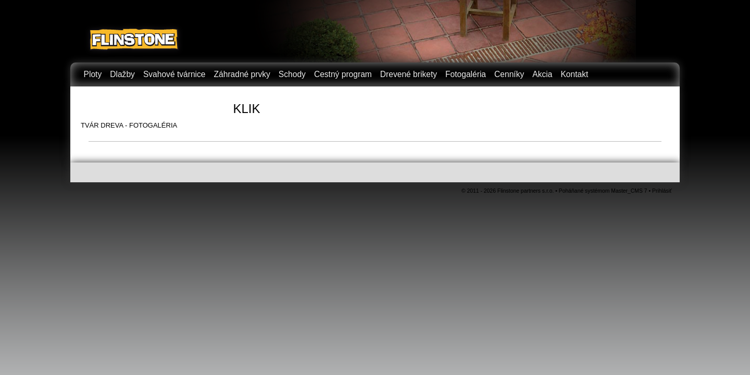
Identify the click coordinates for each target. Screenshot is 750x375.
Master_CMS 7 (629, 191)
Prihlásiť (662, 191)
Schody (292, 74)
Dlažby (122, 74)
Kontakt (574, 74)
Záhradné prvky (242, 74)
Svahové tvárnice (174, 74)
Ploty (93, 74)
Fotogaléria (465, 74)
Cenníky (509, 74)
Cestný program (343, 74)
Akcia (542, 74)
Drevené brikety (408, 74)
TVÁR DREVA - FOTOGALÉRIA (129, 125)
